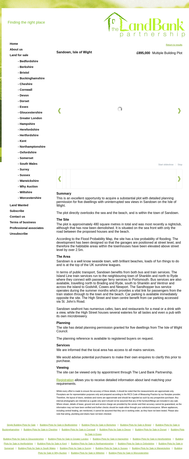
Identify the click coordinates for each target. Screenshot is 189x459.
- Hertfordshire (28, 135)
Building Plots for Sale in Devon (115, 429)
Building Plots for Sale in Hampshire (110, 439)
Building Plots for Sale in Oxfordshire (136, 443)
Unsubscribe (19, 233)
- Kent (22, 141)
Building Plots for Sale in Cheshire (40, 429)
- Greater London (30, 118)
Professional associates (27, 228)
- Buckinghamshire (31, 78)
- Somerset (25, 158)
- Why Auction (28, 186)
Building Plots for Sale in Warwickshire (151, 448)
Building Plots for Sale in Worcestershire (129, 453)
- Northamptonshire (31, 146)
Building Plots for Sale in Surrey (75, 448)
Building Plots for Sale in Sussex (112, 448)
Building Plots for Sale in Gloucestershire (23, 439)
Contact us (17, 216)
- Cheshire (25, 84)
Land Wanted (19, 205)
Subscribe (17, 211)
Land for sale (19, 55)
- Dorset (23, 101)
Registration (65, 380)
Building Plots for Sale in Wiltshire (87, 453)
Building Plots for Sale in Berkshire (99, 425)
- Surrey (23, 169)
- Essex (23, 106)
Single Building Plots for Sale (21, 425)
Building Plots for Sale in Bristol (135, 425)
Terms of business (23, 222)
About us (16, 49)
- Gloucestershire (30, 112)
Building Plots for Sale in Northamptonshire (92, 443)
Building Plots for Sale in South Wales (36, 448)
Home (14, 43)
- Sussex (24, 175)
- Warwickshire (28, 180)
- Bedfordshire (28, 61)
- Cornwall (25, 89)
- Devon (23, 95)
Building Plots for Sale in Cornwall (78, 429)
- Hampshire (26, 123)
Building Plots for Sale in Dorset (151, 429)
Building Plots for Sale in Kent (52, 443)
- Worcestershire (29, 198)
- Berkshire (25, 67)
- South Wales (27, 163)
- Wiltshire (25, 192)
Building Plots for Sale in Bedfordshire (58, 425)
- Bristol (23, 72)
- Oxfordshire (27, 152)
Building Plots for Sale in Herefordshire (152, 439)
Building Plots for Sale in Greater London (68, 439)
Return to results (174, 45)
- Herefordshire (28, 129)
